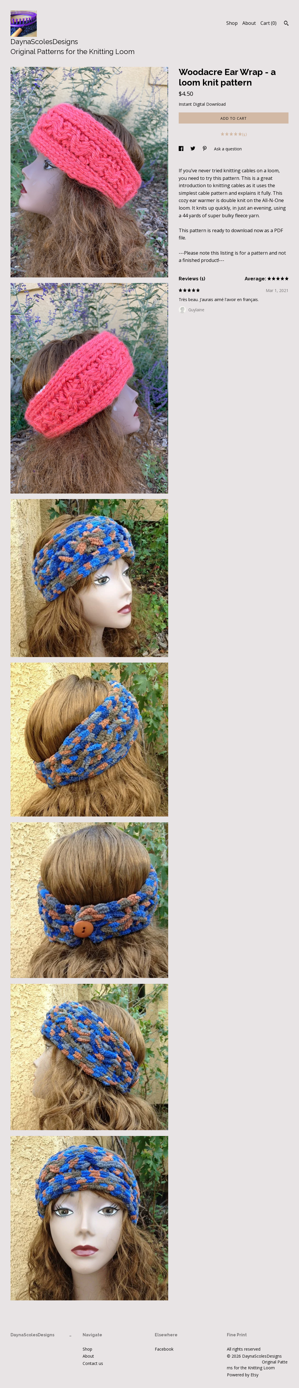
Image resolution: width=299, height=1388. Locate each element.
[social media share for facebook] (182, 149)
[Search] (286, 24)
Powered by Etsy (242, 1374)
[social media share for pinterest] (205, 149)
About (249, 23)
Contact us (93, 1363)
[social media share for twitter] (193, 149)
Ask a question (228, 149)
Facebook (164, 1349)
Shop (232, 23)
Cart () (268, 23)
